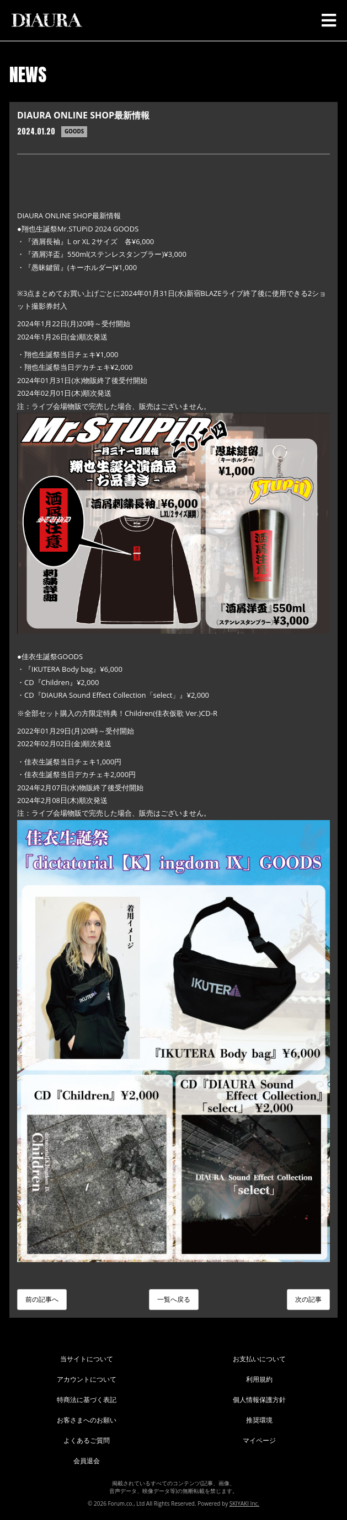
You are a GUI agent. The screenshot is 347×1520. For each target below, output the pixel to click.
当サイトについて (86, 1358)
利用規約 (259, 1379)
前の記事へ (41, 1299)
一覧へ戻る (173, 1299)
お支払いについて (259, 1358)
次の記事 (308, 1299)
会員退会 (86, 1460)
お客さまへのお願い (86, 1420)
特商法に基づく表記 (86, 1399)
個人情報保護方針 (259, 1399)
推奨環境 (259, 1420)
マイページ (259, 1440)
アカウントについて (86, 1379)
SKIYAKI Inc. (244, 1503)
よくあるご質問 (86, 1440)
